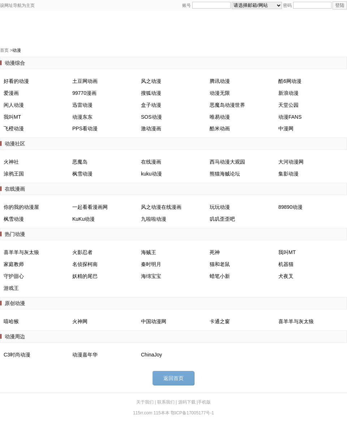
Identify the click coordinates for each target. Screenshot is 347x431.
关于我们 (145, 402)
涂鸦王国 (14, 174)
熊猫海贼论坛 (225, 174)
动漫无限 (220, 93)
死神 (215, 252)
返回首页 (173, 378)
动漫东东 (82, 117)
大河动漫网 (291, 162)
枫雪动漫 (82, 174)
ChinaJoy (151, 355)
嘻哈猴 (11, 321)
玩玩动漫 (220, 207)
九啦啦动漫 (153, 219)
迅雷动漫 (82, 105)
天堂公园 (288, 105)
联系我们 (166, 402)
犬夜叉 (286, 276)
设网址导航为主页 (17, 5)
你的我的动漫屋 (21, 207)
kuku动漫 (151, 174)
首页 (4, 50)
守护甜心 (14, 276)
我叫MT (12, 117)
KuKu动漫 (83, 219)
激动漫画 (151, 128)
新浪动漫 (288, 93)
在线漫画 (151, 162)
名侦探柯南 (85, 264)
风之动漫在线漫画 (161, 207)
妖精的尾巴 (85, 276)
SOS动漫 (151, 117)
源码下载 (187, 402)
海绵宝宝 (151, 276)
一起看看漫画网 (90, 207)
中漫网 (286, 128)
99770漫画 (84, 93)
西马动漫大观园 (227, 162)
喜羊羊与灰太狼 (21, 252)
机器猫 (286, 264)
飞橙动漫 (14, 128)
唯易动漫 (220, 117)
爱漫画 (11, 93)
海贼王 (148, 252)
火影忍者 (82, 252)
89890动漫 (290, 207)
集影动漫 (288, 174)
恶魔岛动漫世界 (227, 105)
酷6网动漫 (289, 81)
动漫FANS (290, 117)
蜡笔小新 (220, 276)
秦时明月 (151, 264)
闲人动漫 (14, 105)
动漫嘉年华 (85, 355)
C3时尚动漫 (17, 355)
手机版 (204, 402)
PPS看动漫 (85, 128)
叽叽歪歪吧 (222, 219)
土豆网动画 (85, 81)
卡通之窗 (220, 321)
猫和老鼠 (220, 264)
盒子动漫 (151, 105)
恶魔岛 (79, 162)
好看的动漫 (16, 81)
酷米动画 (220, 128)
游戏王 (11, 288)
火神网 (79, 321)
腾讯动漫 (220, 81)
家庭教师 (14, 264)
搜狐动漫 (151, 93)
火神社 (11, 162)
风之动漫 (151, 81)
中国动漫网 (153, 321)
